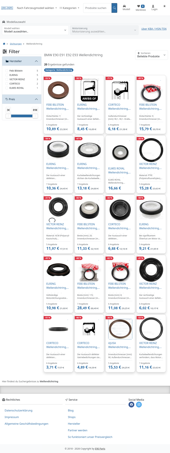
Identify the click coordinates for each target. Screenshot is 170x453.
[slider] (8, 116)
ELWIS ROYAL (16, 87)
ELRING (13, 75)
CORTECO (14, 83)
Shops (72, 417)
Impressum (12, 417)
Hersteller (13, 61)
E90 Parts (100, 448)
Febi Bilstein (16, 70)
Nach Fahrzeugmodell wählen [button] (36, 8)
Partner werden (77, 430)
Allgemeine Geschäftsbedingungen (26, 424)
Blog (71, 410)
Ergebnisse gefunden (61, 64)
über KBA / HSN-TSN (154, 29)
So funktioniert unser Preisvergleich (90, 437)
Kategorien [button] (68, 8)
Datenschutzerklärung (18, 410)
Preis (10, 99)
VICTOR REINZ (17, 79)
